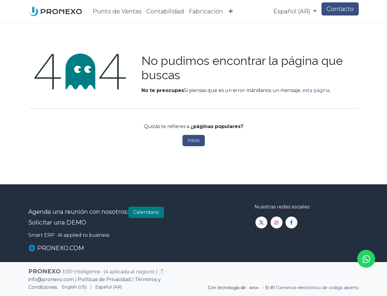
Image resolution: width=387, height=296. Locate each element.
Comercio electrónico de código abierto (317, 287)
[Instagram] (277, 222)
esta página (316, 90)
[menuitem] (117, 11)
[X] (261, 222)
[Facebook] (291, 222)
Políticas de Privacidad (104, 279)
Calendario (146, 212)
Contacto (340, 9)
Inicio (194, 140)
